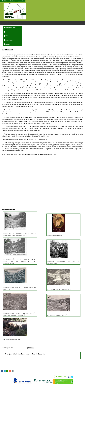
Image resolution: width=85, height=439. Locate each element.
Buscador (4, 348)
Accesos (7, 32)
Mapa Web (21, 1)
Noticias (4, 1)
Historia (7, 36)
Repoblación (9, 40)
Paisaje (7, 44)
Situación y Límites (10, 27)
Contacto (12, 1)
